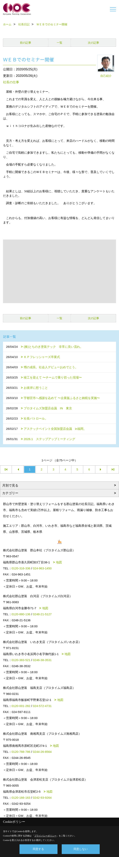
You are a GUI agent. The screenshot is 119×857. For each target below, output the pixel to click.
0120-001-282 (21, 706)
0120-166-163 (21, 797)
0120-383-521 (21, 660)
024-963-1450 (42, 568)
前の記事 (25, 42)
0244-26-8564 (42, 751)
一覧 (59, 42)
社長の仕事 (11, 82)
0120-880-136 (21, 614)
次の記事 (93, 42)
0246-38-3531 (42, 660)
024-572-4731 (42, 706)
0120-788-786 (21, 751)
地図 (59, 562)
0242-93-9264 (42, 797)
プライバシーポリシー (45, 835)
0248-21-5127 (42, 614)
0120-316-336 (21, 568)
